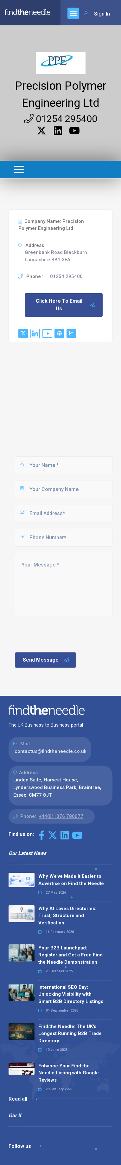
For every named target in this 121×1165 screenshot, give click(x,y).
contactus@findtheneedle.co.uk (50, 751)
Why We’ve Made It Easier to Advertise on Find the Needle (71, 879)
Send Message (46, 660)
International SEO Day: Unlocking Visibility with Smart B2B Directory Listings (70, 994)
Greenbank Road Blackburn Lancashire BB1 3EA (56, 255)
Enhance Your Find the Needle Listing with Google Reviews (68, 1073)
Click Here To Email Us (66, 305)
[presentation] (62, 633)
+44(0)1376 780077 (61, 816)
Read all (23, 1099)
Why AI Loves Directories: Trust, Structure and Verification (67, 916)
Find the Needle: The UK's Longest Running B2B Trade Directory (70, 1034)
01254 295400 (60, 118)
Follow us (25, 1146)
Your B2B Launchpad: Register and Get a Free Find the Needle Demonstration (70, 955)
